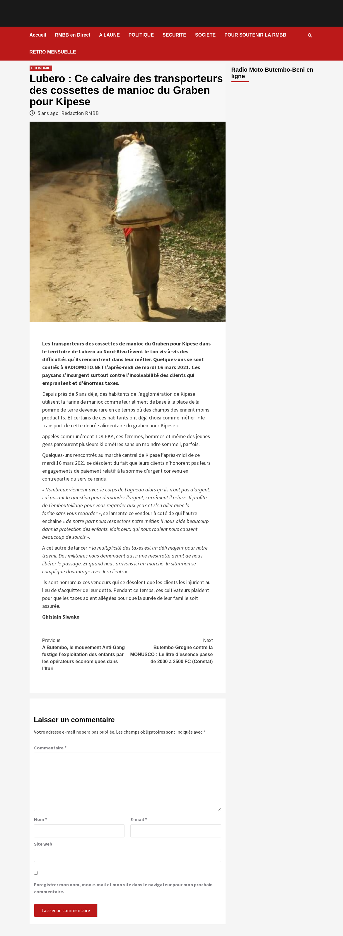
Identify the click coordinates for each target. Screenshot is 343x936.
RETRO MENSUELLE (53, 51)
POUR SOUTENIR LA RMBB (255, 34)
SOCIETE (205, 34)
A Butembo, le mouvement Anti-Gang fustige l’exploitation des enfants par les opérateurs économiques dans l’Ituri (84, 654)
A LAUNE (109, 34)
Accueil (38, 34)
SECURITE (174, 34)
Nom (40, 819)
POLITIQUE (141, 34)
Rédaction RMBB (80, 113)
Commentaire (50, 748)
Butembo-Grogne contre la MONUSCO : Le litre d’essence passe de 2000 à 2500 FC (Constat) (170, 650)
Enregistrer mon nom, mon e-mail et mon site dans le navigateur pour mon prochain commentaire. (123, 888)
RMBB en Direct (72, 34)
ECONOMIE (40, 68)
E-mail (138, 819)
